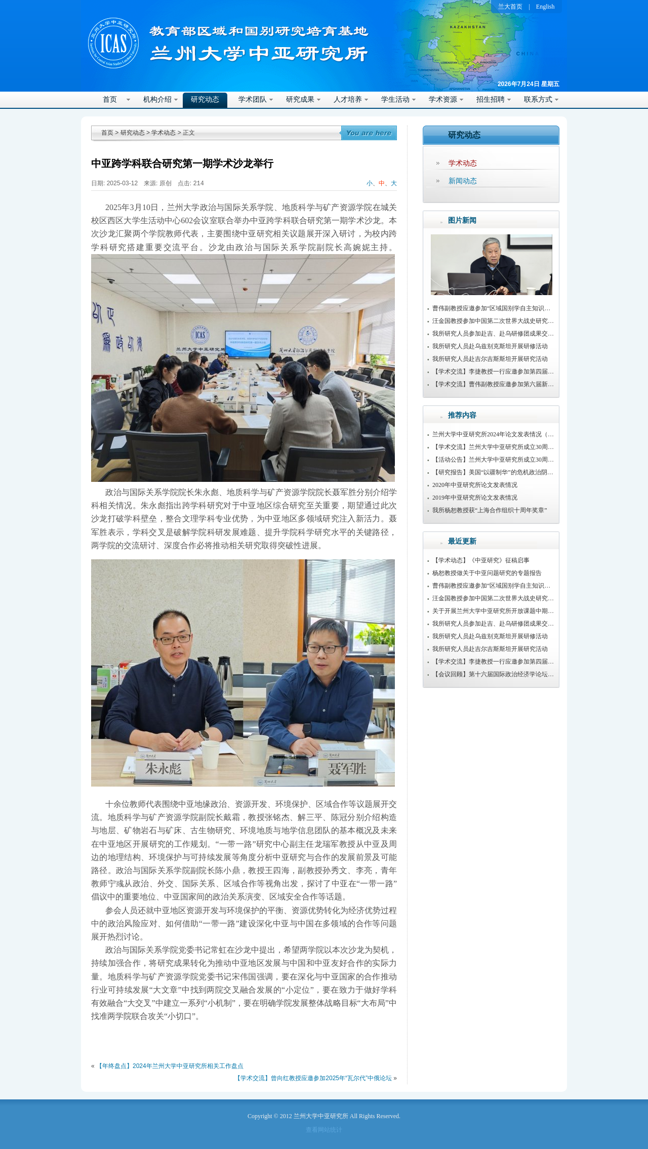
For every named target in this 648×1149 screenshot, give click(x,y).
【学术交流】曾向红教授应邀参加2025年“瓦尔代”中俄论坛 (313, 1078)
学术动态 (163, 132)
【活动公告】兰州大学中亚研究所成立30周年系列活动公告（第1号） (525, 459)
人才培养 (348, 99)
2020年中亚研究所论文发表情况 (474, 484)
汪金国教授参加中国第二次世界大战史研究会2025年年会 (508, 320)
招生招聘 (490, 99)
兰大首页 (510, 6)
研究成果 (300, 99)
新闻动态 (463, 181)
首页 (110, 99)
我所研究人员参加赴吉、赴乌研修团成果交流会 (496, 333)
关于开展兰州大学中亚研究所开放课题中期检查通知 (502, 610)
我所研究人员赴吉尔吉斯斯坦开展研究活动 (490, 358)
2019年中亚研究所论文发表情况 (474, 497)
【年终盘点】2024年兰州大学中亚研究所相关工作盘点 (170, 1066)
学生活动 (395, 99)
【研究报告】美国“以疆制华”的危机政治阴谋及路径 (502, 472)
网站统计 (330, 1129)
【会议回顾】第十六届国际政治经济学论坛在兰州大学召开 (511, 674)
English (545, 6)
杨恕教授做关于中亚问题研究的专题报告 (487, 573)
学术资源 (443, 99)
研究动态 (205, 99)
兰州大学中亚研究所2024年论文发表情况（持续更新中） (508, 434)
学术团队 (252, 99)
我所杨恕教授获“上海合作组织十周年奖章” (489, 510)
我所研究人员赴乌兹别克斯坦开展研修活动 (490, 346)
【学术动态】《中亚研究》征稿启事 (481, 560)
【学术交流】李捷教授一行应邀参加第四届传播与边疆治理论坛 (517, 371)
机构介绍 (157, 99)
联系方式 (538, 99)
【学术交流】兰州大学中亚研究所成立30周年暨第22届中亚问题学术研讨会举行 (538, 446)
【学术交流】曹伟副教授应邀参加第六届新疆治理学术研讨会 (514, 384)
